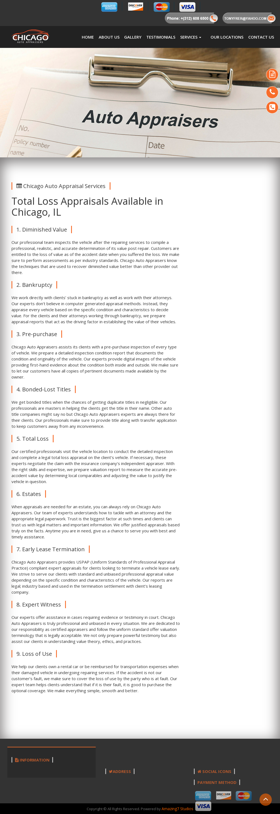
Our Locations (227, 37)
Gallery (132, 37)
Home (88, 37)
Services (190, 37)
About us (109, 37)
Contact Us (261, 37)
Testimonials (160, 37)
